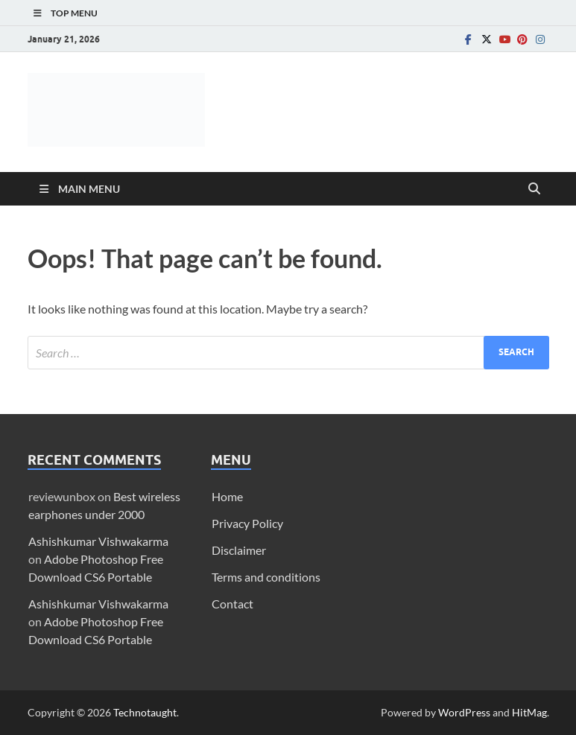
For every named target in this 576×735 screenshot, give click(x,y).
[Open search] (534, 189)
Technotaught (145, 712)
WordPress (464, 712)
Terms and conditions (266, 577)
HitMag (529, 712)
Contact (232, 603)
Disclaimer (239, 550)
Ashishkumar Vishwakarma (98, 541)
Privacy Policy (247, 523)
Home (227, 496)
